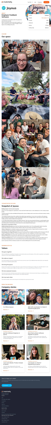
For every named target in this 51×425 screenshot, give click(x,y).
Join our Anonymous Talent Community (9, 414)
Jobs (35, 2)
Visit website (45, 17)
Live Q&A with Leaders (6, 399)
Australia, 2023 (4, 421)
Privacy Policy (4, 407)
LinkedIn (3, 412)
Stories (3, 402)
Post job (46, 2)
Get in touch (4, 410)
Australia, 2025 (4, 418)
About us (3, 404)
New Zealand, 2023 (5, 420)
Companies (40, 2)
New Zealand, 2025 (5, 417)
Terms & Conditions (5, 405)
